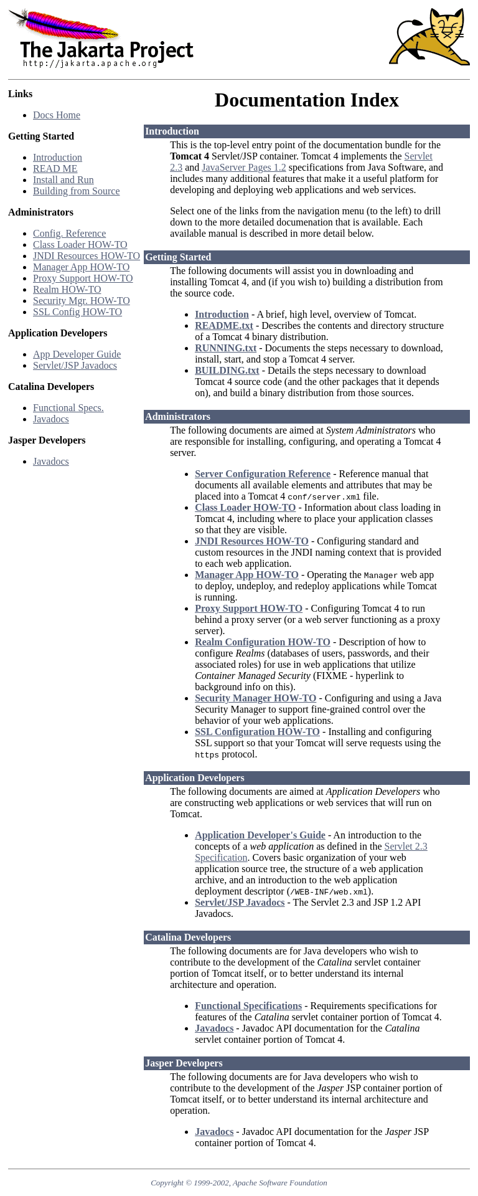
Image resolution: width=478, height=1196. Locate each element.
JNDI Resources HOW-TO (86, 255)
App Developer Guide (77, 354)
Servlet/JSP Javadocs (75, 365)
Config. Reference (69, 233)
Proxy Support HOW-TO (83, 278)
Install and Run (63, 179)
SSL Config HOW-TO (77, 311)
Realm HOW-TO (67, 289)
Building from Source (76, 191)
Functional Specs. (68, 407)
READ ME (55, 168)
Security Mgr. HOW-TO (81, 300)
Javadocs (51, 419)
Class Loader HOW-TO (80, 244)
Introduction (57, 157)
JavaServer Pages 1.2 (244, 167)
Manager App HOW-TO (81, 267)
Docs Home (56, 115)
